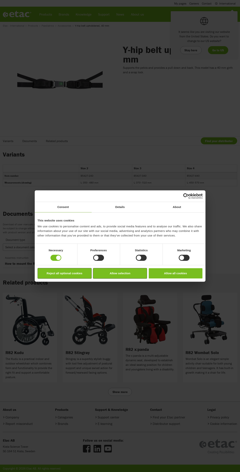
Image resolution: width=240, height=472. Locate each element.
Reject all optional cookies (64, 273)
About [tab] (177, 207)
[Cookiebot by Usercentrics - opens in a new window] (186, 196)
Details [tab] (120, 207)
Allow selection (120, 273)
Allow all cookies (175, 273)
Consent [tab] (63, 207)
